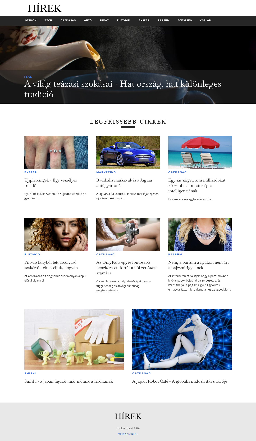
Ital (28, 76)
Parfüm (175, 254)
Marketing (106, 172)
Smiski (30, 373)
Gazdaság (177, 172)
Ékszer (30, 172)
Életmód (32, 254)
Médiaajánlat (128, 433)
